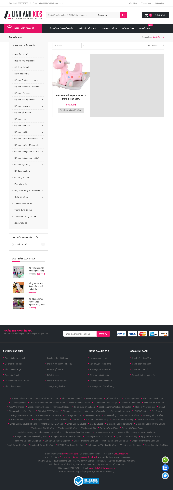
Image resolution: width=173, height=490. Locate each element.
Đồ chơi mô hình (21, 132)
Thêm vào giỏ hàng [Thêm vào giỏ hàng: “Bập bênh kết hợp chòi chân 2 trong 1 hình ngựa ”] (72, 110)
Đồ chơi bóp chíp (22, 93)
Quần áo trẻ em (21, 197)
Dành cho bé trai (21, 74)
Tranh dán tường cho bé (25, 216)
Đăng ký (103, 334)
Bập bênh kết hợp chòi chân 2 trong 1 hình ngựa (71, 97)
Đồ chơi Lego (20, 119)
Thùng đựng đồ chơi (23, 210)
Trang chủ (146, 37)
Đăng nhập (159, 3)
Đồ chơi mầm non (22, 126)
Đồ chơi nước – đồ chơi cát (26, 145)
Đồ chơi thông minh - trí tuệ (26, 151)
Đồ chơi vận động (22, 164)
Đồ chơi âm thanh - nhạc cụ (26, 80)
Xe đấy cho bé (20, 223)
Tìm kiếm (123, 15)
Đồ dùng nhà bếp (22, 171)
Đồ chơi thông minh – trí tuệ (26, 158)
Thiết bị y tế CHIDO (23, 203)
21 (153, 46)
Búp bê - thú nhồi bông (24, 61)
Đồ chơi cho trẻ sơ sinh (24, 100)
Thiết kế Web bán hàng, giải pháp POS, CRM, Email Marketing (86, 471)
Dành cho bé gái (21, 67)
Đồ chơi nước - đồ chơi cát (26, 138)
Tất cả (161, 46)
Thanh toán (146, 3)
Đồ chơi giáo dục (22, 106)
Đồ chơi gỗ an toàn (22, 113)
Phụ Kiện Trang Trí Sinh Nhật (27, 190)
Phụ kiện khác (20, 184)
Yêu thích (133, 3)
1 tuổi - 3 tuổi (21, 244)
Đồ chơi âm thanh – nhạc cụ (26, 87)
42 (156, 46)
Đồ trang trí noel (21, 177)
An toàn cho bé (21, 54)
